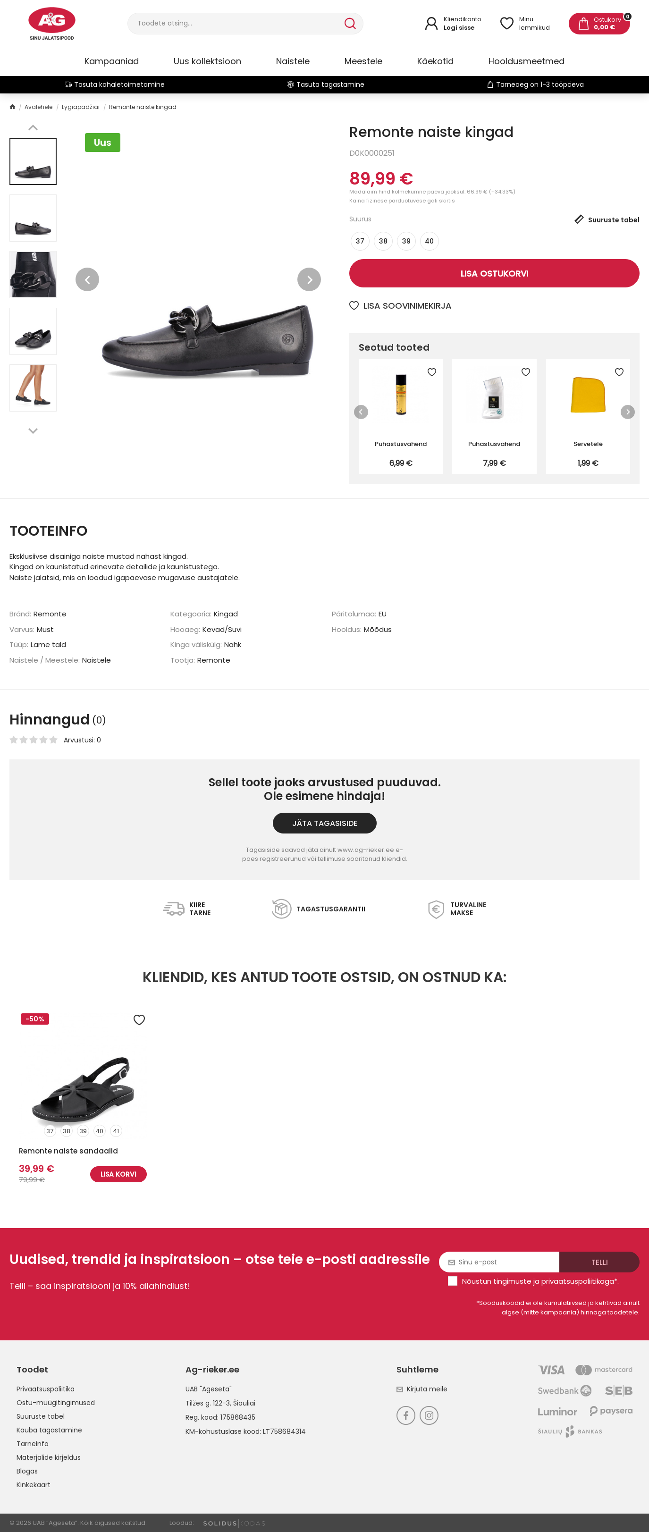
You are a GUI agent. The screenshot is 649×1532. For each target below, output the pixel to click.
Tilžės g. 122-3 (207, 1403)
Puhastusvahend (401, 443)
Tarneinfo (33, 1443)
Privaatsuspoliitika (46, 1389)
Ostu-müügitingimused (56, 1402)
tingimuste (512, 1281)
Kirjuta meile (421, 1389)
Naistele (293, 61)
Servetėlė (588, 443)
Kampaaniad (111, 61)
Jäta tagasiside (324, 823)
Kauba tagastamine (49, 1430)
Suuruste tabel (41, 1416)
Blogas (27, 1471)
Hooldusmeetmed (527, 61)
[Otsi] (235, 23)
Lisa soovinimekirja (400, 305)
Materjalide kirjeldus (49, 1457)
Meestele (363, 61)
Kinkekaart (34, 1485)
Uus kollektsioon (207, 61)
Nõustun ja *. (540, 1281)
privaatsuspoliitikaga (577, 1281)
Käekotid (435, 61)
